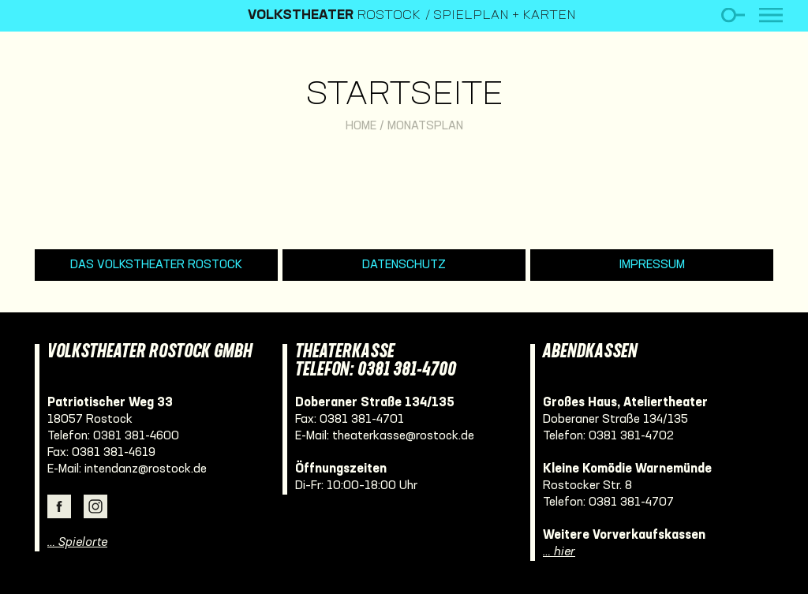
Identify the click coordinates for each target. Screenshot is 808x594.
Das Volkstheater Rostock (156, 265)
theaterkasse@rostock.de (403, 436)
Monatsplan (425, 126)
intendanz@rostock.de (145, 469)
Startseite (404, 96)
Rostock (334, 15)
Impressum (652, 265)
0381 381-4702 (631, 436)
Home (361, 126)
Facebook (59, 506)
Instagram (95, 506)
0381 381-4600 (136, 436)
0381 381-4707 (631, 502)
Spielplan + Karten (504, 15)
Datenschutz (404, 265)
